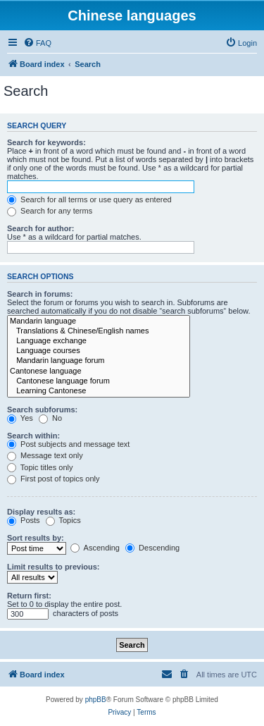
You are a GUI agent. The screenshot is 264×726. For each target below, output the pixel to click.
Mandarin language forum (98, 361)
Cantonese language (98, 371)
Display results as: (41, 511)
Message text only (45, 455)
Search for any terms (49, 211)
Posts (23, 520)
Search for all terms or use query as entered (89, 199)
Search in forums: (40, 294)
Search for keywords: (46, 142)
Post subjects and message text (68, 444)
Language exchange (98, 341)
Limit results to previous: (53, 566)
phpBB (95, 699)
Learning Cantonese (98, 391)
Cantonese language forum (98, 381)
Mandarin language (98, 321)
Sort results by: (35, 538)
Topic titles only (40, 467)
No (50, 418)
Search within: (33, 435)
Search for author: (40, 228)
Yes (20, 418)
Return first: (29, 595)
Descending (152, 547)
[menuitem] (37, 43)
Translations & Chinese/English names (98, 331)
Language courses (98, 351)
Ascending (95, 547)
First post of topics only (53, 478)
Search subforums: (42, 409)
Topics (63, 520)
